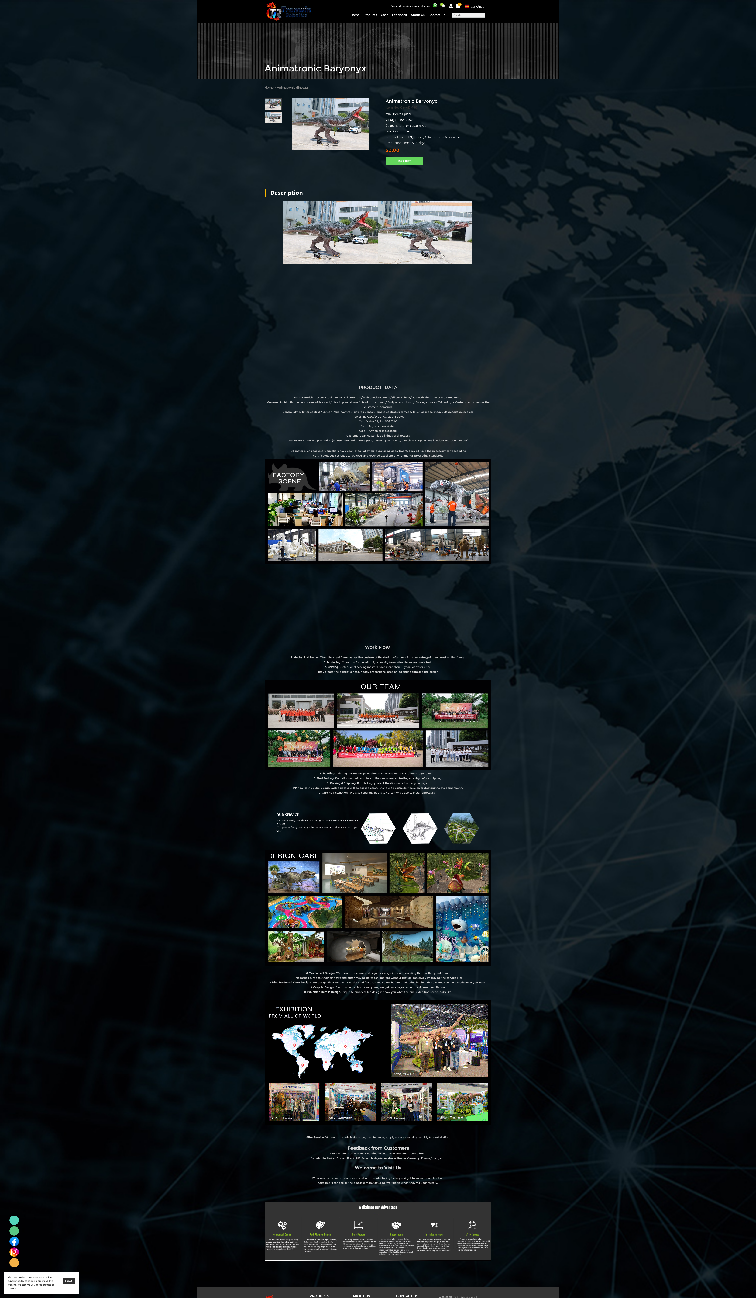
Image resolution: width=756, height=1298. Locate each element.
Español (477, 7)
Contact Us (436, 15)
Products (370, 15)
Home (355, 15)
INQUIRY (404, 161)
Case (384, 15)
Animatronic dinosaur (293, 87)
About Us (418, 15)
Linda (14, 1220)
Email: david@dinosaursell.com (410, 6)
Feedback (399, 15)
